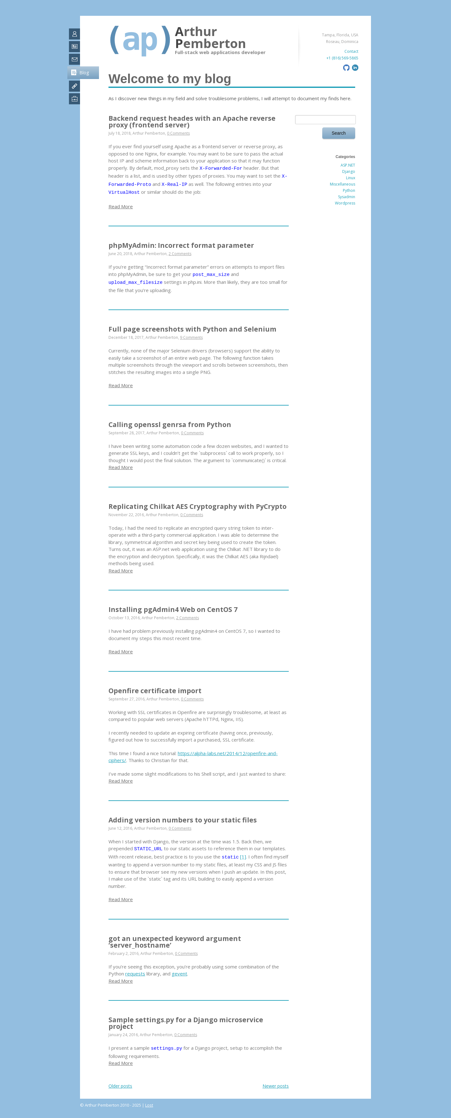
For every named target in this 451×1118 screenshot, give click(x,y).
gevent (179, 973)
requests (135, 973)
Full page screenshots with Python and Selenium (192, 329)
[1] (243, 856)
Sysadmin (346, 196)
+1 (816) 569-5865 (342, 58)
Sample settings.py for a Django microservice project (185, 1023)
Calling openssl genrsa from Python (169, 424)
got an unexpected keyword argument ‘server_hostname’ (174, 942)
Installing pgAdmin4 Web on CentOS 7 (173, 609)
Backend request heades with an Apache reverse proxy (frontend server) (191, 121)
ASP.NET (348, 165)
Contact (351, 51)
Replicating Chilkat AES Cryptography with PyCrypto (197, 506)
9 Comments (191, 337)
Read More (120, 206)
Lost (149, 1105)
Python (349, 190)
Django (348, 171)
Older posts (120, 1086)
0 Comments (178, 133)
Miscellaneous (342, 184)
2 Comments (180, 253)
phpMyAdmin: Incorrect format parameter (181, 245)
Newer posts (276, 1086)
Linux (350, 177)
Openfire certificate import (154, 690)
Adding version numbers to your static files (182, 820)
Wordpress (345, 203)
